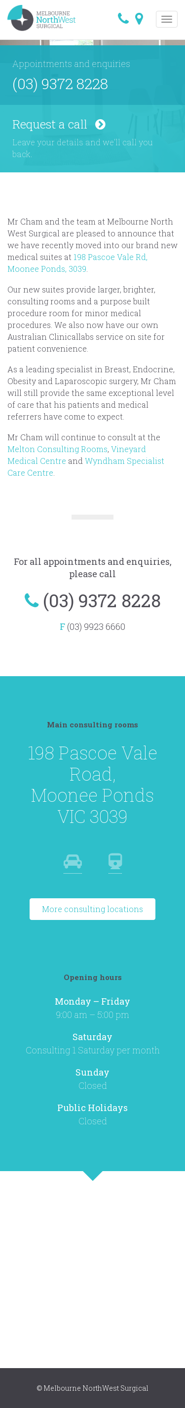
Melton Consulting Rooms (57, 449)
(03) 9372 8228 (60, 83)
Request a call (59, 124)
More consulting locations (92, 909)
